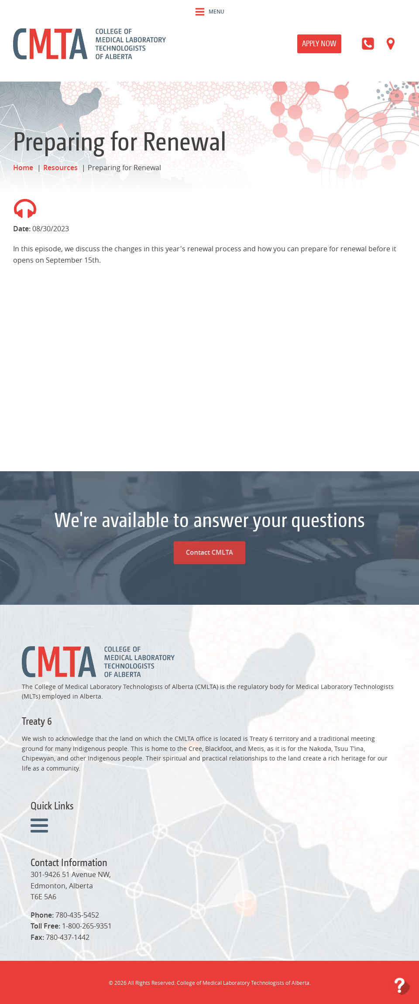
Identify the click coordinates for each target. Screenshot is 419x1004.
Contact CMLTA (209, 525)
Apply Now (319, 43)
